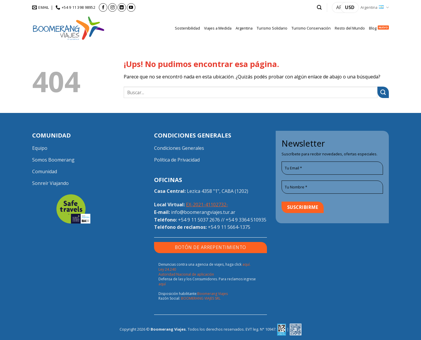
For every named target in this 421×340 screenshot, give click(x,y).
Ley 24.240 (167, 269)
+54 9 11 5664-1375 (229, 227)
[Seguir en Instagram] (112, 7)
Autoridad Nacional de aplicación (186, 274)
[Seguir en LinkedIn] (122, 7)
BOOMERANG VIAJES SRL (200, 298)
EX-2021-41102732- (207, 204)
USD (349, 7)
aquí (162, 283)
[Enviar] (383, 92)
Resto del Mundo (350, 28)
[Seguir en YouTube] (131, 7)
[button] (319, 7)
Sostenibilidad (187, 28)
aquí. (246, 264)
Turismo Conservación (311, 28)
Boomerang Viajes (212, 293)
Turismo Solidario (272, 28)
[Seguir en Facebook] (103, 7)
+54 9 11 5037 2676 (199, 220)
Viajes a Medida (218, 28)
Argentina (374, 7)
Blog (373, 28)
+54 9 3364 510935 (246, 220)
